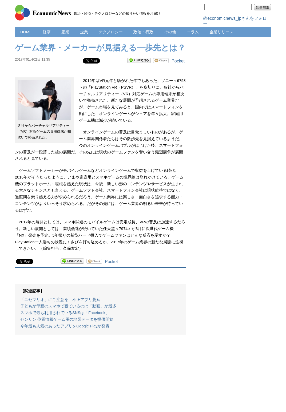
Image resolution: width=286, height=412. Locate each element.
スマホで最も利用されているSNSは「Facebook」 (64, 313)
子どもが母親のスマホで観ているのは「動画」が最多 (68, 306)
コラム (193, 32)
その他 (170, 32)
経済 (47, 32)
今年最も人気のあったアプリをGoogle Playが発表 (64, 326)
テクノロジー (111, 32)
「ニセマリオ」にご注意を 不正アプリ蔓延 (60, 300)
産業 (65, 32)
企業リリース (221, 32)
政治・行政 (143, 32)
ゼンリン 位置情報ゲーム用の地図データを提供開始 (66, 319)
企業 (84, 32)
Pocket (178, 61)
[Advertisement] (100, 376)
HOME (26, 32)
